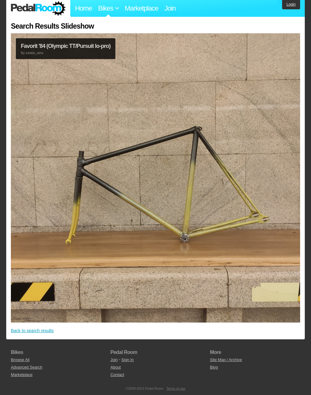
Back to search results (32, 330)
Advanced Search (26, 367)
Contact (117, 374)
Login (290, 4)
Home (83, 8)
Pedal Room (38, 8)
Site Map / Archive (226, 359)
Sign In (127, 359)
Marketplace (141, 8)
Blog (214, 367)
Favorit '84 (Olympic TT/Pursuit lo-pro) (65, 46)
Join (170, 8)
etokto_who (34, 53)
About (115, 367)
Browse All (20, 359)
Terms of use (175, 388)
